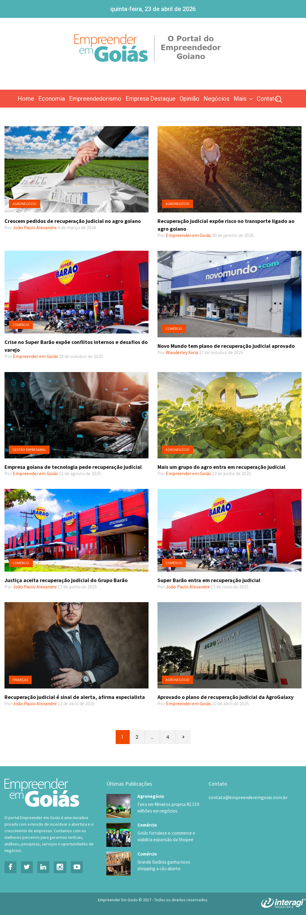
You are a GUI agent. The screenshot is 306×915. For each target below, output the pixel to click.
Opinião (189, 98)
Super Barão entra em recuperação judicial (208, 580)
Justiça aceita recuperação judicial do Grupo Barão (66, 580)
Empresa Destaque (150, 98)
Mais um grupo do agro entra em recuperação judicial (221, 466)
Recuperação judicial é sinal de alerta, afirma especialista (74, 697)
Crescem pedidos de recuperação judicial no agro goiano (72, 221)
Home (26, 98)
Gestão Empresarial (29, 449)
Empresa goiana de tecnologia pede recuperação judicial (73, 466)
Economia (51, 98)
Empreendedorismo (95, 98)
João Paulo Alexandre (35, 227)
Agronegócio (24, 203)
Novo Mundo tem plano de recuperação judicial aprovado (226, 345)
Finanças (20, 679)
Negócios (217, 98)
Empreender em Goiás (188, 235)
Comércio (21, 324)
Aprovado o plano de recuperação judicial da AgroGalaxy (225, 697)
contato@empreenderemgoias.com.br (248, 797)
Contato (267, 98)
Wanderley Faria (182, 352)
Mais (244, 98)
